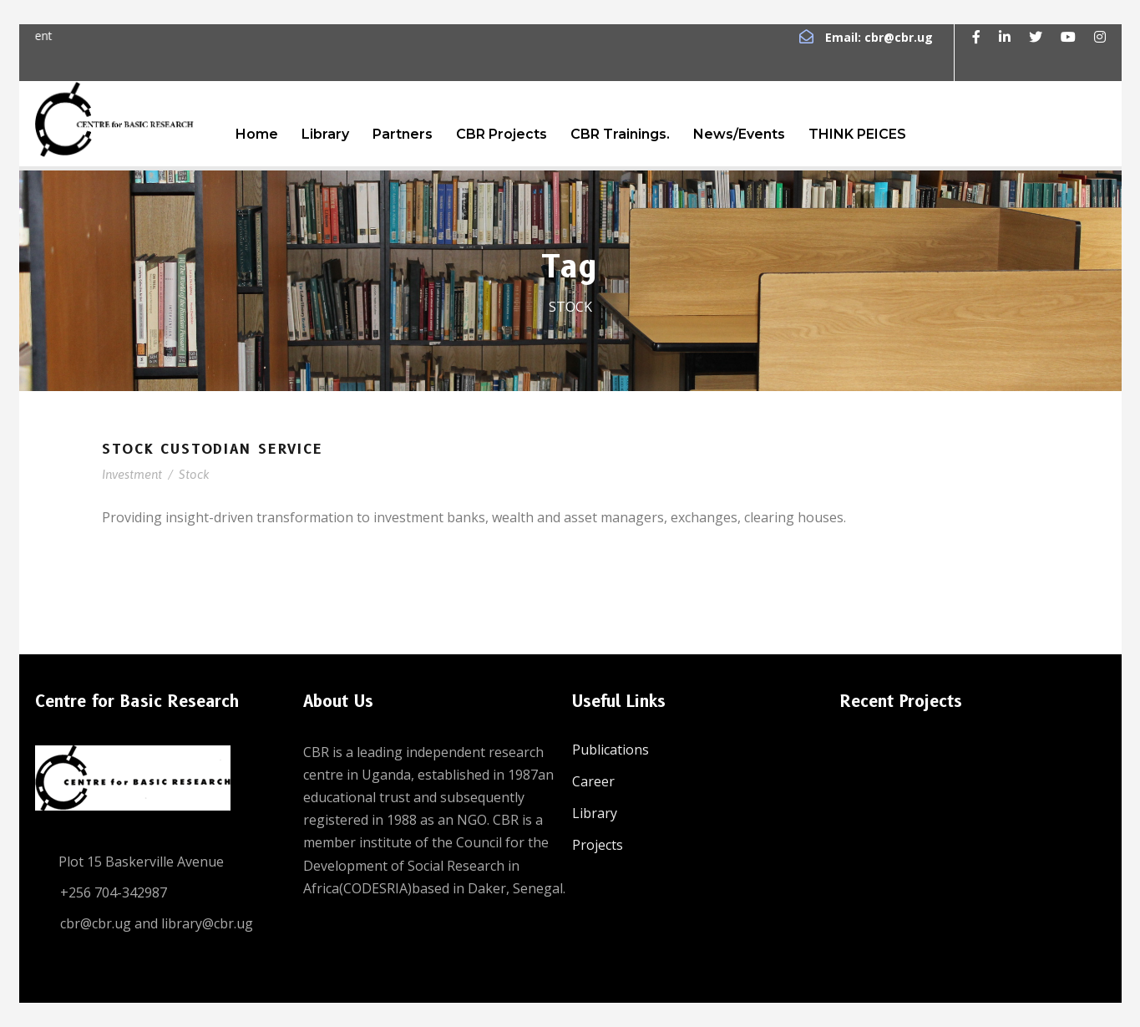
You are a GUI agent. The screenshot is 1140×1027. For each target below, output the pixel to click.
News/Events (739, 134)
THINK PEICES (857, 134)
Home (257, 134)
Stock (194, 474)
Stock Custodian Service (212, 449)
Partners (402, 134)
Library (325, 134)
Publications (610, 749)
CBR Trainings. (620, 134)
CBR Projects (501, 134)
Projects (597, 845)
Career (593, 781)
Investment (132, 474)
